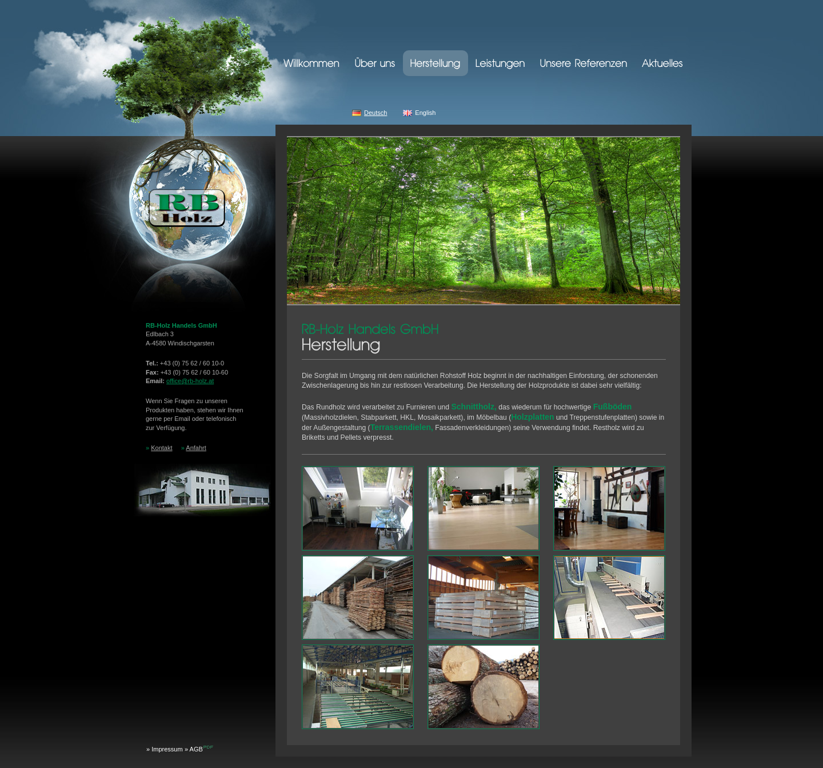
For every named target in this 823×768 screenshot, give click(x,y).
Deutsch (375, 112)
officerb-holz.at (190, 380)
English (425, 112)
